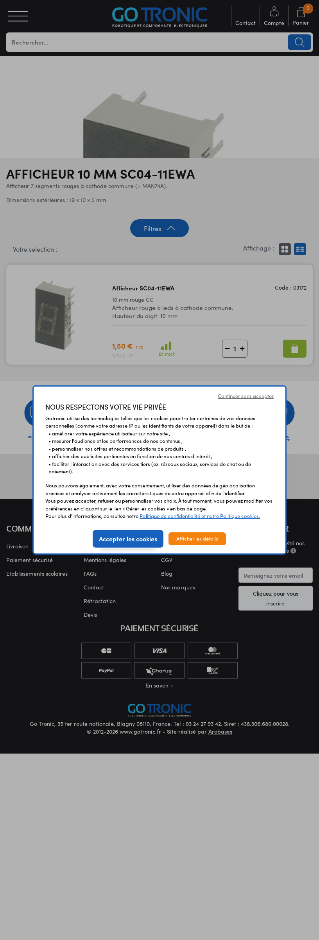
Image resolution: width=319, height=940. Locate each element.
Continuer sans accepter (246, 395)
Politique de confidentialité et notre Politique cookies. (200, 515)
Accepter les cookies (128, 538)
